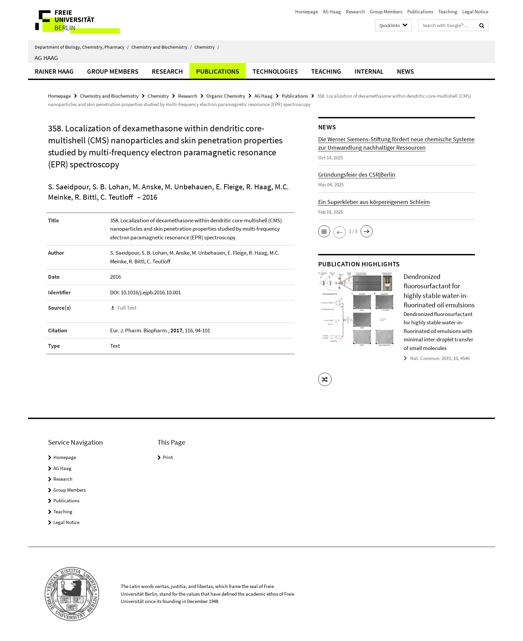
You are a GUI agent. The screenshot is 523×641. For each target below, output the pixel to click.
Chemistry (206, 47)
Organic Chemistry (225, 96)
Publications (420, 11)
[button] (324, 231)
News (405, 71)
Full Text (127, 307)
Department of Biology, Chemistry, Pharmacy (82, 47)
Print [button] (168, 457)
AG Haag (332, 11)
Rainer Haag (54, 71)
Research (355, 11)
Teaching (447, 11)
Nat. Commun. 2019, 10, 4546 (440, 358)
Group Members (386, 11)
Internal (369, 71)
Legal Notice (475, 11)
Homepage (306, 11)
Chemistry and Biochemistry (161, 47)
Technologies (275, 71)
